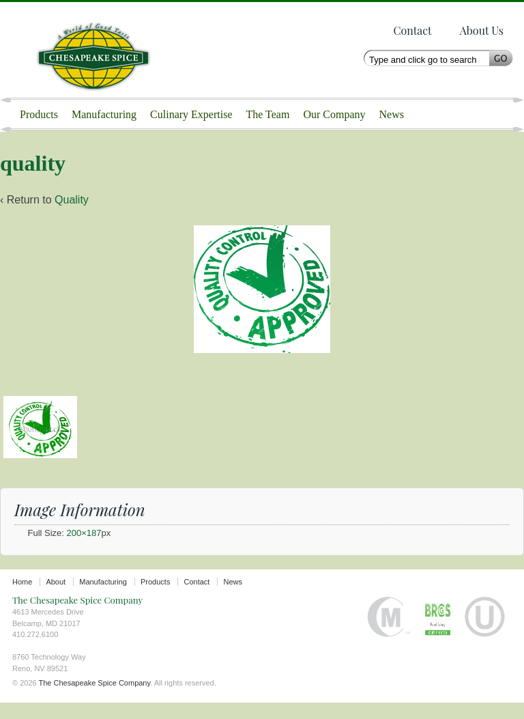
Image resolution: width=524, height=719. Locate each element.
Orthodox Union (485, 633)
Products (39, 114)
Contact (412, 30)
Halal (389, 633)
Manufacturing (104, 114)
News (391, 114)
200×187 (84, 549)
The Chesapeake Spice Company (100, 50)
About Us (482, 30)
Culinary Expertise (191, 114)
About (56, 598)
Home (22, 598)
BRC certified (437, 633)
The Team (268, 114)
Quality (72, 216)
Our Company (334, 114)
